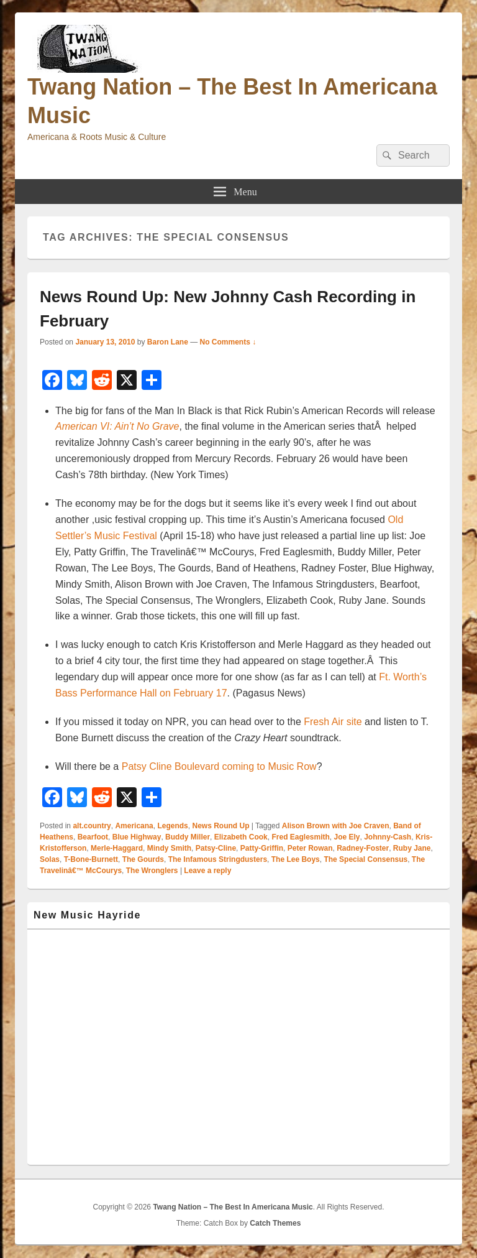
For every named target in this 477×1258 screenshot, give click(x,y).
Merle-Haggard (117, 848)
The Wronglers (152, 870)
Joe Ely (347, 837)
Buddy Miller (187, 837)
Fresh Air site (332, 721)
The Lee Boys (295, 859)
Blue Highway (136, 837)
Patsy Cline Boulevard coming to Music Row (219, 766)
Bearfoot (93, 837)
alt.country (92, 825)
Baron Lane (167, 342)
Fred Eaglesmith (300, 837)
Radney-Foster (363, 848)
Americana (134, 825)
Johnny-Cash (387, 837)
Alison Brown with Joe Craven (335, 825)
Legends (172, 825)
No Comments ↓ (228, 342)
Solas (50, 859)
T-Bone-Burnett (91, 859)
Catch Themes (275, 1223)
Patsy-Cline (216, 848)
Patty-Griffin (261, 848)
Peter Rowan (310, 848)
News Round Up (220, 825)
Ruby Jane (412, 848)
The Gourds (143, 859)
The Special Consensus (365, 859)
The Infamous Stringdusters (217, 859)
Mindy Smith (169, 848)
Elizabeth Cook (241, 837)
